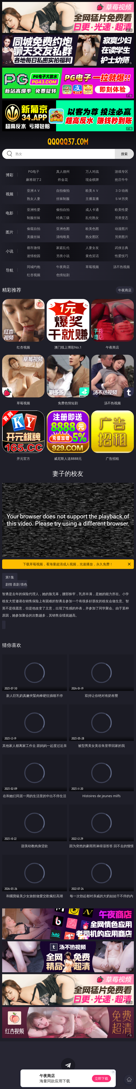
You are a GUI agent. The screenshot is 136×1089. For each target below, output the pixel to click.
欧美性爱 (121, 209)
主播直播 (92, 198)
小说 (9, 251)
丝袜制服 (63, 198)
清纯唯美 (63, 236)
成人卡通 (92, 209)
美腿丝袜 (33, 236)
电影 (9, 213)
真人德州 (63, 171)
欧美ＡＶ (92, 190)
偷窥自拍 (33, 228)
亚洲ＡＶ (33, 190)
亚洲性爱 (33, 209)
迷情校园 (33, 255)
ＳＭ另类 (121, 198)
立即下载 (101, 1078)
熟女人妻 (33, 198)
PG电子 (33, 171)
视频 (9, 194)
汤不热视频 (121, 266)
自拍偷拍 (63, 190)
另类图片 (121, 236)
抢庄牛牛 (121, 179)
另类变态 (121, 217)
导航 (9, 270)
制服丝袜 (33, 217)
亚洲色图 (63, 228)
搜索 (124, 154)
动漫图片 (121, 228)
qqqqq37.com (67, 142)
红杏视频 (33, 275)
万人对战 (92, 171)
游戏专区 (121, 171)
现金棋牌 (92, 179)
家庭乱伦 (63, 247)
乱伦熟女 (92, 217)
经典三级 (63, 217)
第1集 (9, 577)
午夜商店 (63, 266)
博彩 (9, 174)
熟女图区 (92, 236)
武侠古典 (121, 247)
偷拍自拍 (63, 209)
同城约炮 (33, 266)
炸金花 (63, 179)
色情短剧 (63, 275)
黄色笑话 (92, 255)
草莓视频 (92, 266)
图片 (9, 232)
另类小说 (63, 255)
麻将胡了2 (33, 179)
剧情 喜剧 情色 (67, 601)
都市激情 (33, 247)
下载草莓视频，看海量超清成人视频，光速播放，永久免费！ (77, 564)
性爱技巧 (121, 255)
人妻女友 (92, 247)
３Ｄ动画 (121, 190)
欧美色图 (92, 228)
